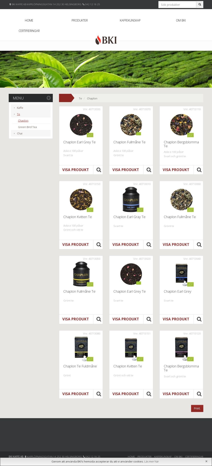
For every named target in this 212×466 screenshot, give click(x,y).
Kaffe (20, 108)
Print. (197, 408)
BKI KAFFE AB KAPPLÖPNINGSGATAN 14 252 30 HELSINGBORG (47, 4)
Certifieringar (29, 31)
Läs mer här (151, 461)
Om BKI (181, 20)
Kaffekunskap (130, 20)
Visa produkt (75, 169)
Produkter (80, 20)
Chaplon (23, 120)
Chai (19, 133)
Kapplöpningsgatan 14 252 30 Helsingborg (54, 456)
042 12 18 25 (92, 4)
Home (29, 20)
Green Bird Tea (27, 127)
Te (18, 114)
